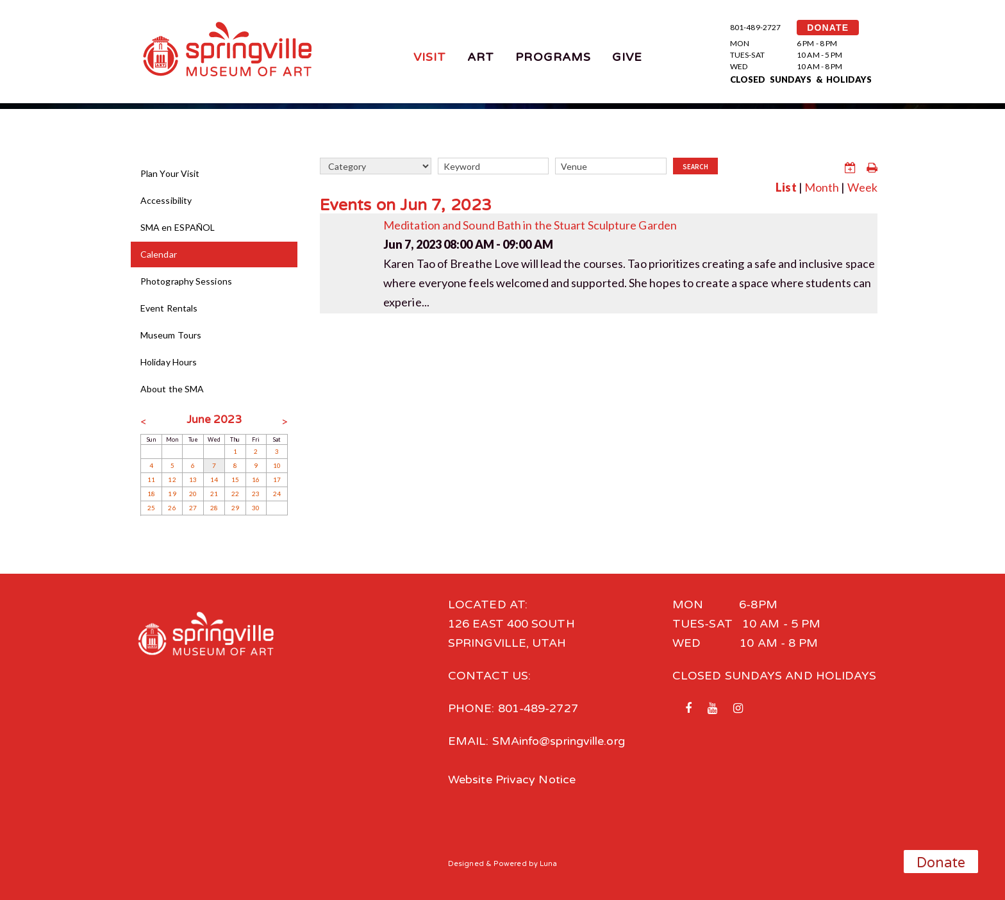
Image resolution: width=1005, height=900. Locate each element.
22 (235, 493)
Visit (429, 57)
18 (151, 493)
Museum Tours (170, 334)
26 (172, 508)
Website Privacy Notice (512, 779)
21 (214, 493)
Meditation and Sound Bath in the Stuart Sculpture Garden (530, 225)
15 (235, 479)
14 (214, 479)
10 (277, 465)
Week (862, 187)
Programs (553, 57)
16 (256, 479)
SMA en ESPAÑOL (177, 227)
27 (193, 508)
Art (480, 57)
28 (214, 508)
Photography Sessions (186, 281)
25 (151, 508)
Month (821, 187)
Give (627, 57)
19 (172, 493)
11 (151, 479)
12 (172, 479)
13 (193, 479)
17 (277, 479)
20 (193, 493)
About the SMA (172, 388)
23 (256, 493)
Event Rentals (168, 308)
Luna (548, 864)
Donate (941, 862)
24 (277, 493)
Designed (466, 864)
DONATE (828, 27)
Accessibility (166, 200)
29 (235, 508)
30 (256, 508)
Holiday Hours (168, 361)
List (786, 187)
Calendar (158, 254)
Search (695, 166)
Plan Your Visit (169, 173)
